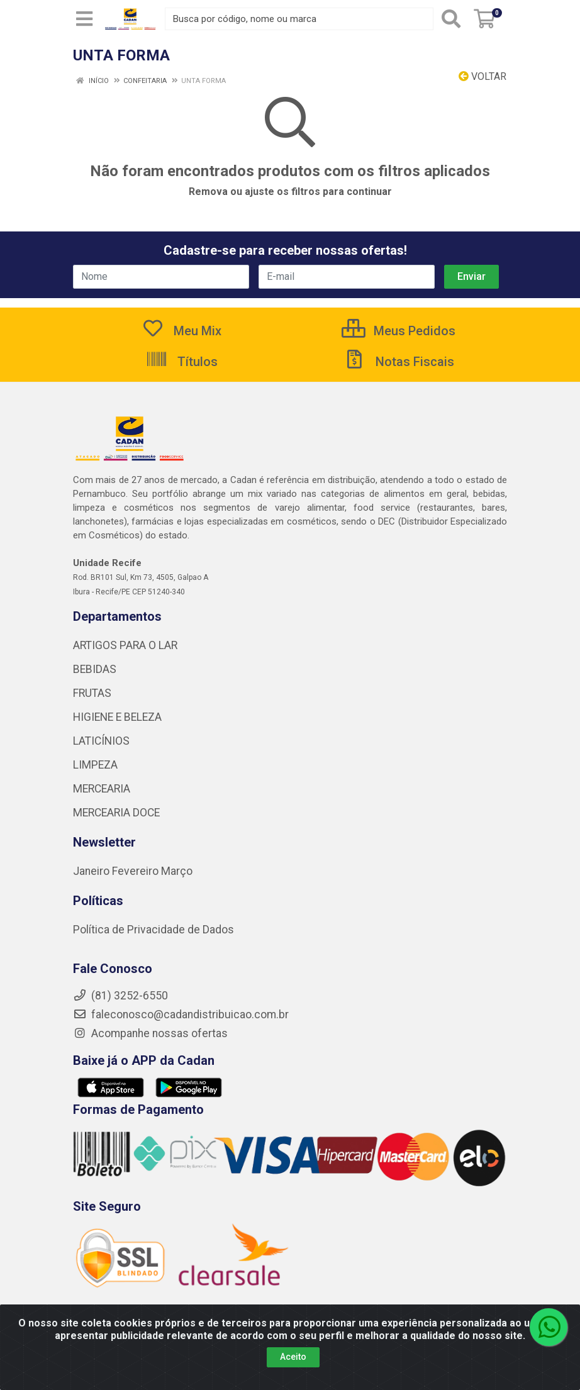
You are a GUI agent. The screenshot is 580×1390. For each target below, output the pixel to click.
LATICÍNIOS (101, 741)
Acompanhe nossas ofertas (150, 1033)
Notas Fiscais (398, 361)
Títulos (181, 361)
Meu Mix (181, 330)
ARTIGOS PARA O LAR (125, 645)
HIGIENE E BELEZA (117, 717)
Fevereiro (136, 871)
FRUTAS (92, 693)
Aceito (293, 1357)
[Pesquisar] (451, 19)
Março (176, 871)
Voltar (482, 76)
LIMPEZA (95, 765)
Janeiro (92, 871)
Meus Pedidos (398, 330)
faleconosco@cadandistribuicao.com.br (181, 1014)
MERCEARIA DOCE (116, 812)
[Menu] (84, 19)
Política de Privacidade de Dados (153, 929)
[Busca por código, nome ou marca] (299, 19)
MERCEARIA (101, 788)
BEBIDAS (94, 669)
